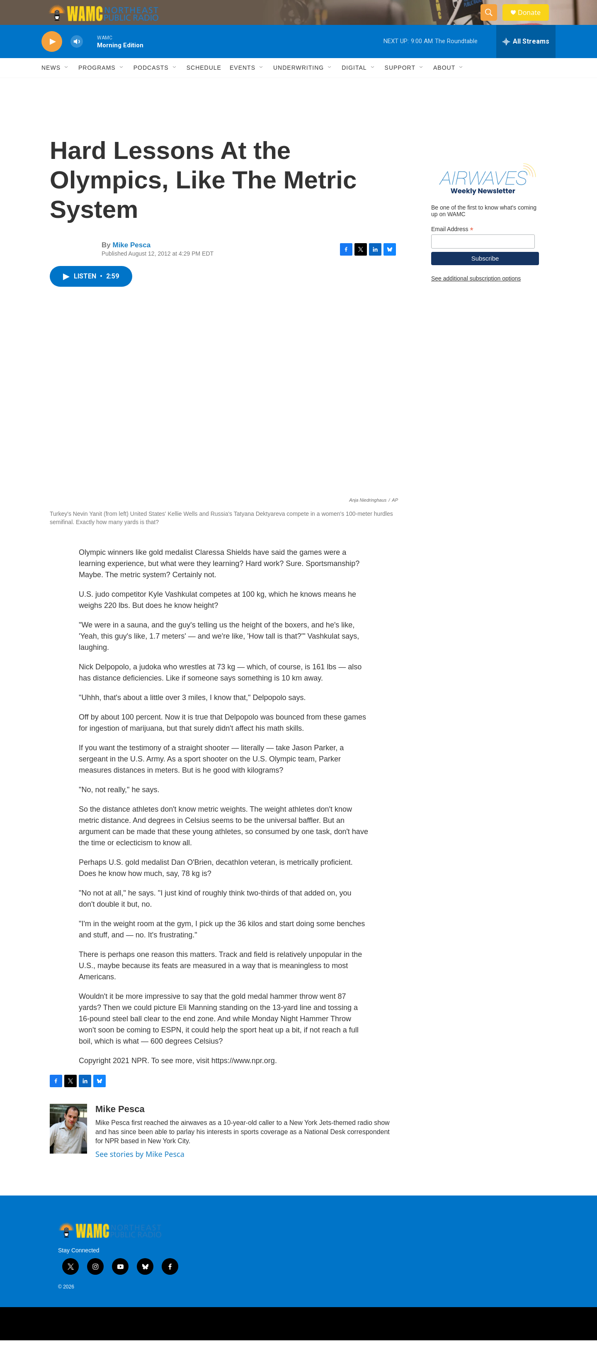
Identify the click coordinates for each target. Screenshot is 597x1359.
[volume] (77, 60)
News (51, 86)
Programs (97, 86)
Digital (354, 86)
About (444, 86)
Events (242, 86)
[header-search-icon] (492, 22)
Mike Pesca (131, 264)
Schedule (204, 86)
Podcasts (151, 86)
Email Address (452, 248)
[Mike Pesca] (68, 1147)
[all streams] (526, 60)
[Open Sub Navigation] (66, 86)
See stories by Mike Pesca (139, 1173)
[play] (51, 60)
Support (400, 86)
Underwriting (298, 86)
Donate (534, 21)
